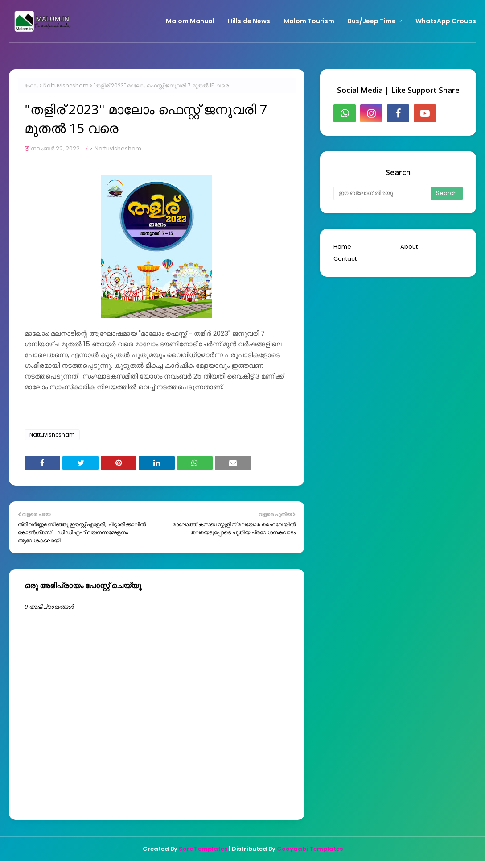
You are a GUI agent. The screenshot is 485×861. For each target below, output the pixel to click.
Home (342, 246)
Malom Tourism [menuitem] (309, 21)
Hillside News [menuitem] (249, 21)
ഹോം (31, 85)
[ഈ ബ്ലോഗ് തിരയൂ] (382, 193)
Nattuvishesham (66, 85)
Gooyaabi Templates (310, 848)
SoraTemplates (203, 848)
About (409, 246)
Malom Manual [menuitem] (190, 21)
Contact (345, 258)
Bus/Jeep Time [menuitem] (372, 21)
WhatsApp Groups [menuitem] (445, 21)
